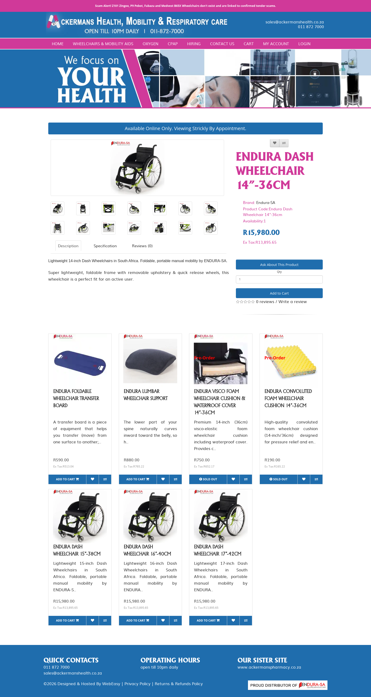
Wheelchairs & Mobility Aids (103, 43)
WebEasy (111, 683)
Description (68, 245)
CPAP (173, 43)
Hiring (194, 43)
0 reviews (265, 301)
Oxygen (150, 43)
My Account (276, 43)
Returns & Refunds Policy (179, 683)
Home (57, 43)
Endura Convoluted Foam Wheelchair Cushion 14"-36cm (288, 398)
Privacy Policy (137, 683)
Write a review (292, 301)
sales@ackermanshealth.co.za (294, 22)
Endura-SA (265, 202)
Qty (279, 272)
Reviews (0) (142, 245)
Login (304, 43)
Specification (105, 245)
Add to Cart (279, 293)
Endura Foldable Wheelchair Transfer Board (76, 398)
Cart (249, 43)
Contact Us (222, 43)
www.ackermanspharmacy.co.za (269, 667)
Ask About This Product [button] (279, 264)
